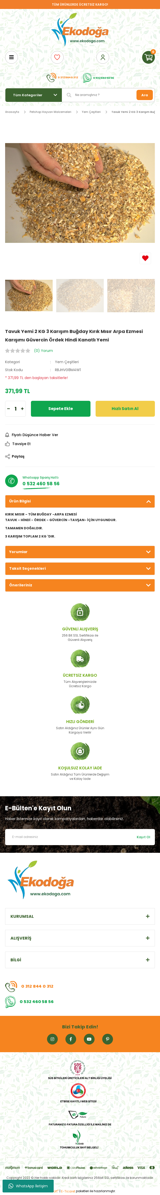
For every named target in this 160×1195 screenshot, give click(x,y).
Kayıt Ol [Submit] (143, 837)
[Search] (108, 95)
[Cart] (148, 57)
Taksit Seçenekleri (27, 568)
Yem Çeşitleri (67, 361)
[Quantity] (15, 408)
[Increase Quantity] (22, 408)
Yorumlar (18, 551)
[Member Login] (102, 57)
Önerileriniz (20, 585)
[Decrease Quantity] (8, 408)
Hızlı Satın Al (125, 409)
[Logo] (80, 30)
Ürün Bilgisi (20, 501)
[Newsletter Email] (80, 837)
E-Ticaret (68, 1191)
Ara (144, 95)
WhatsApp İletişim (28, 1186)
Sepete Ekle (60, 409)
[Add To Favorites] (145, 258)
